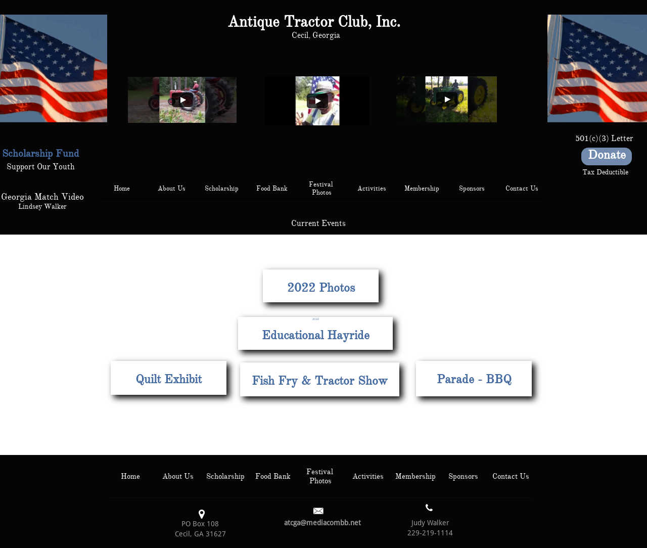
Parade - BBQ (474, 379)
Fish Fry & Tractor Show (320, 380)
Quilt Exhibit (168, 379)
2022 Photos (321, 287)
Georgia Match (30, 196)
